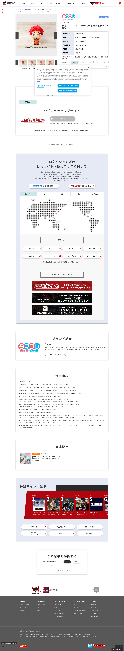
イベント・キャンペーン (59, 610)
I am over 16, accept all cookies (67, 90)
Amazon (51, 249)
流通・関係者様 (94, 617)
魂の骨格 (89, 533)
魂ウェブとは (94, 604)
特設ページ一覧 (89, 527)
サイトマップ (81, 3)
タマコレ (22, 11)
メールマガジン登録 (58, 617)
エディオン (92, 249)
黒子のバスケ (23, 9)
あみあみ (72, 249)
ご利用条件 (93, 613)
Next (55, 35)
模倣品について (57, 607)
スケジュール (70, 3)
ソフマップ (51, 256)
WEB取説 (76, 607)
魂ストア (31, 249)
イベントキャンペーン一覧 (33, 533)
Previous (17, 35)
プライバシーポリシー (96, 610)
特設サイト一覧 (41, 604)
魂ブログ (61, 533)
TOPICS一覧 (33, 527)
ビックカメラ (72, 256)
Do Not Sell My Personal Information (9, 643)
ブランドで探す (23, 607)
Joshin (31, 256)
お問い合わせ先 (78, 614)
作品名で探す (22, 610)
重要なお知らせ (57, 604)
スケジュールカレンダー (61, 527)
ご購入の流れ (43, 186)
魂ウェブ (17, 9)
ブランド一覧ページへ (55, 354)
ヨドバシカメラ (92, 256)
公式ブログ (40, 607)
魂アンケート (77, 604)
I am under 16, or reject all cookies (68, 85)
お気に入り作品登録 (58, 613)
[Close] (88, 67)
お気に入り (59, 3)
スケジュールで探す (24, 604)
